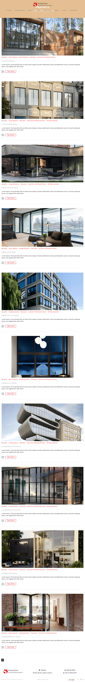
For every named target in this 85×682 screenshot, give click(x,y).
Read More (10, 71)
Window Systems (52, 120)
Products (9, 10)
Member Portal (47, 10)
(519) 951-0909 (73, 10)
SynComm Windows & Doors (46, 57)
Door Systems (13, 57)
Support (57, 10)
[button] (3, 71)
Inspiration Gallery (20, 10)
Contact (64, 10)
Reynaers (33, 57)
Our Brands (31, 10)
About (38, 10)
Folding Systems (24, 633)
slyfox (5, 57)
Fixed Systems (23, 57)
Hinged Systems (14, 184)
